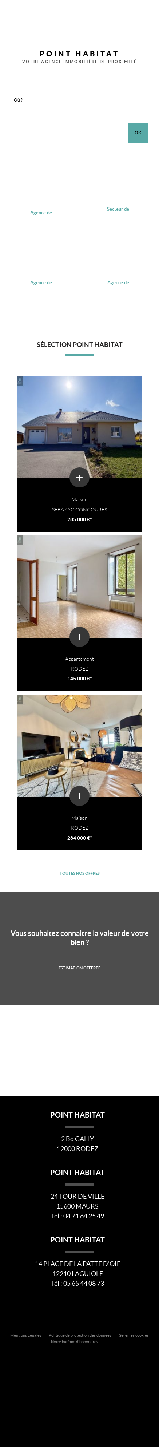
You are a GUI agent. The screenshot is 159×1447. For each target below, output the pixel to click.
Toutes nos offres (80, 873)
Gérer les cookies (134, 1335)
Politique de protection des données (80, 1335)
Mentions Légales (25, 1335)
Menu (148, 15)
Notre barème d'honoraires (75, 1342)
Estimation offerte (79, 967)
